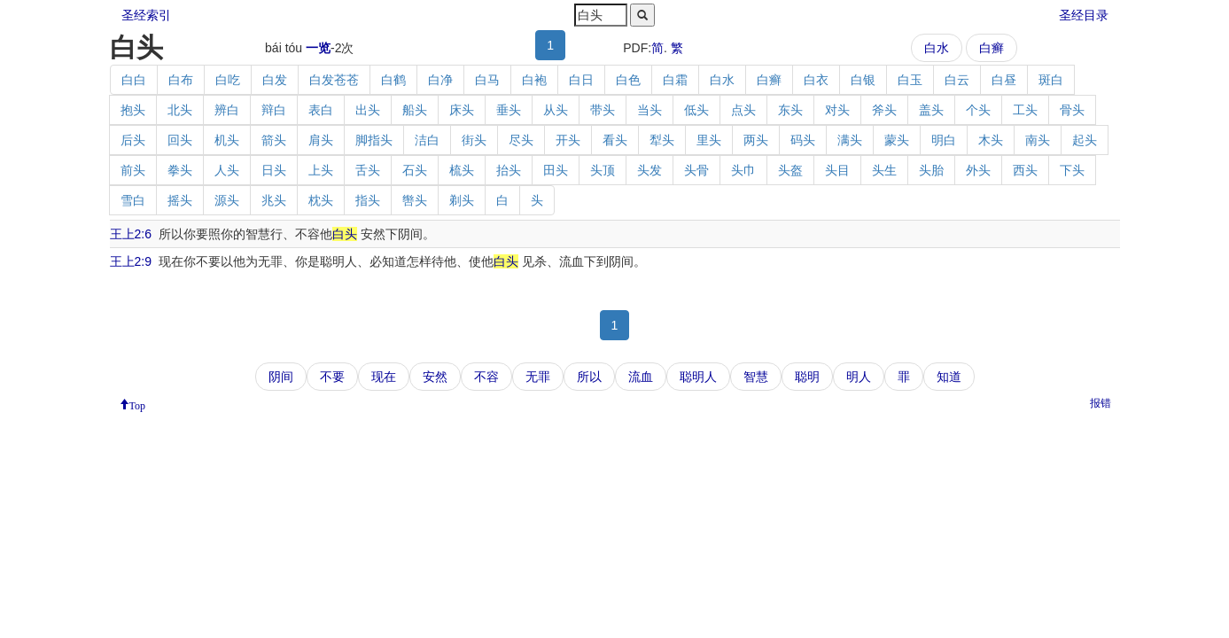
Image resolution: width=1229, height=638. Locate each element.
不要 (332, 377)
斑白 (1050, 80)
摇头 (179, 200)
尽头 (521, 140)
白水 (936, 48)
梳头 (461, 170)
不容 (486, 377)
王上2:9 (131, 261)
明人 (858, 377)
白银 (863, 80)
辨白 (226, 110)
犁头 (662, 140)
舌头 (367, 170)
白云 (957, 80)
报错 (1100, 403)
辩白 (273, 110)
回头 (179, 140)
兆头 (273, 200)
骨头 (1072, 110)
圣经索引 (146, 15)
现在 (383, 377)
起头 (1084, 140)
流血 (640, 377)
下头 (1072, 170)
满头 (849, 140)
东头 (790, 110)
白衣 (816, 80)
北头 (179, 110)
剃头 (461, 200)
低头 (696, 110)
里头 (708, 140)
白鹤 (393, 80)
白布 (180, 80)
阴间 (280, 377)
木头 (990, 140)
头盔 (790, 170)
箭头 (273, 140)
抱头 (133, 110)
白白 (133, 80)
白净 (440, 80)
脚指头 (374, 140)
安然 (435, 377)
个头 (978, 110)
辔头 (414, 200)
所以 (589, 377)
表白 (320, 110)
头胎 (931, 170)
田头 (555, 170)
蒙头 (896, 140)
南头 (1037, 140)
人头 (226, 170)
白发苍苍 (334, 80)
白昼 (1004, 80)
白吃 (227, 80)
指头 (367, 200)
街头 (474, 140)
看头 (615, 140)
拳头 (179, 170)
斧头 (884, 110)
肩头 (320, 140)
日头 (273, 170)
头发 (649, 170)
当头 (649, 110)
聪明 (807, 377)
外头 (978, 170)
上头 (320, 170)
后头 (133, 140)
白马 (487, 80)
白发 (274, 80)
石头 (414, 170)
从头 (555, 110)
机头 (226, 140)
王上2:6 (131, 234)
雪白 (133, 200)
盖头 (931, 110)
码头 (802, 140)
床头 (461, 110)
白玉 (910, 80)
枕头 (320, 200)
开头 (568, 140)
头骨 (696, 170)
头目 (837, 170)
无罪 (537, 377)
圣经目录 (1083, 15)
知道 (949, 377)
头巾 (743, 170)
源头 (226, 200)
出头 (367, 110)
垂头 (508, 110)
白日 (581, 80)
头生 (884, 170)
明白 (943, 140)
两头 (755, 140)
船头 (414, 110)
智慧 (755, 377)
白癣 (991, 48)
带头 (602, 110)
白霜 (675, 80)
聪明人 (698, 377)
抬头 (508, 170)
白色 (628, 80)
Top (137, 404)
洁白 (427, 140)
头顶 (602, 170)
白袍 (534, 80)
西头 (1025, 170)
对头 (837, 110)
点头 (743, 110)
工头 (1025, 110)
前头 (133, 170)
